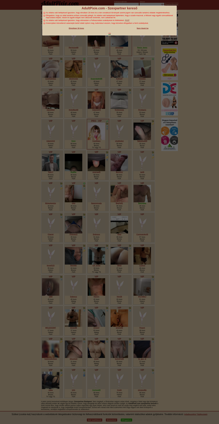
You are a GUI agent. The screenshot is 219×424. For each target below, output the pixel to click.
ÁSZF (127, 20)
